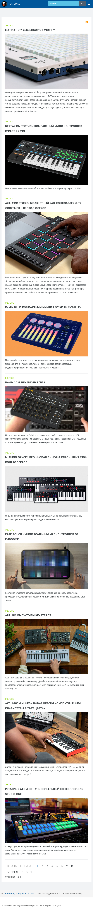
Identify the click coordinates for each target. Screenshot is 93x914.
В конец (27, 872)
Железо (9, 26)
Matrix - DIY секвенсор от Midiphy (30, 30)
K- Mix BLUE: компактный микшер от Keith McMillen (43, 307)
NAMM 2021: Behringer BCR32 (25, 382)
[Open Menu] (89, 4)
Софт (31, 894)
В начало (14, 866)
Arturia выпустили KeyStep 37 (28, 615)
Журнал (22, 894)
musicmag (10, 894)
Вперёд (12, 872)
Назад (29, 866)
